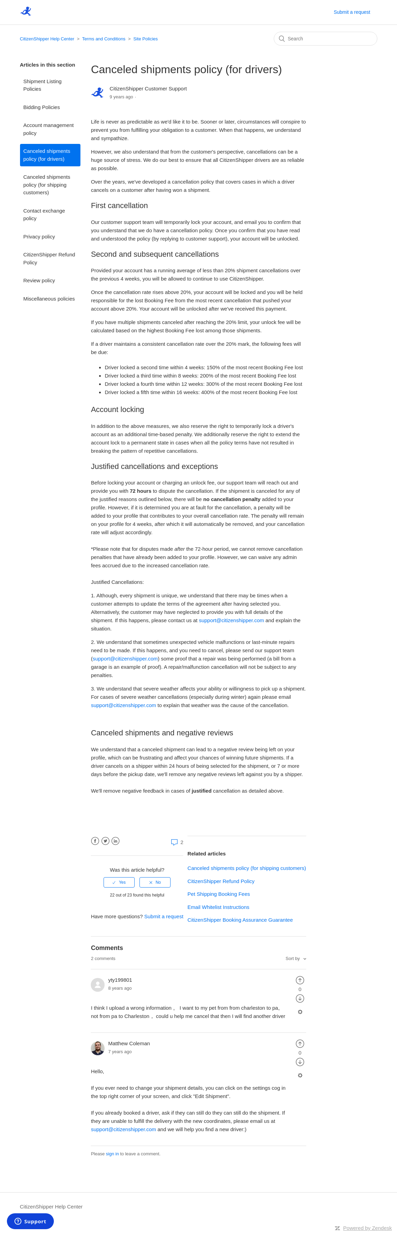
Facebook (95, 841)
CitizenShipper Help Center (47, 38)
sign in (112, 1153)
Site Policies (145, 38)
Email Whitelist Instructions (218, 907)
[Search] (325, 39)
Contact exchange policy (44, 215)
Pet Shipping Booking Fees (218, 894)
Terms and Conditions (104, 38)
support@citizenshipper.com (231, 620)
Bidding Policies (41, 107)
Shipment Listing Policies (42, 85)
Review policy (39, 280)
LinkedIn (115, 841)
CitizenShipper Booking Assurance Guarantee (240, 920)
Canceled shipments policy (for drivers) (46, 155)
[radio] (119, 882)
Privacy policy (39, 236)
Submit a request (352, 12)
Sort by (293, 958)
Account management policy (48, 129)
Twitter (105, 841)
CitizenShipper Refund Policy (49, 258)
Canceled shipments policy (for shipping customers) (46, 184)
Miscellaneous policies (49, 299)
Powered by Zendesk (367, 1228)
